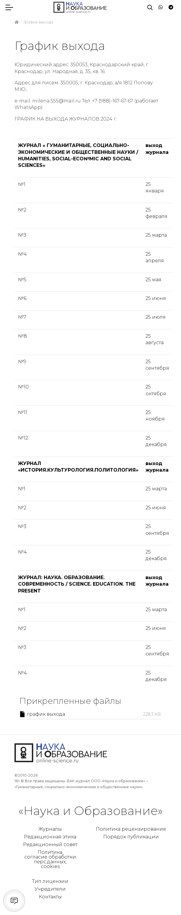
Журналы (50, 829)
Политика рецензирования (131, 829)
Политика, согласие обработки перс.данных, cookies (50, 859)
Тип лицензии (50, 881)
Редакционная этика (50, 837)
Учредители (50, 889)
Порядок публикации (131, 837)
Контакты (50, 897)
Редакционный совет (50, 844)
